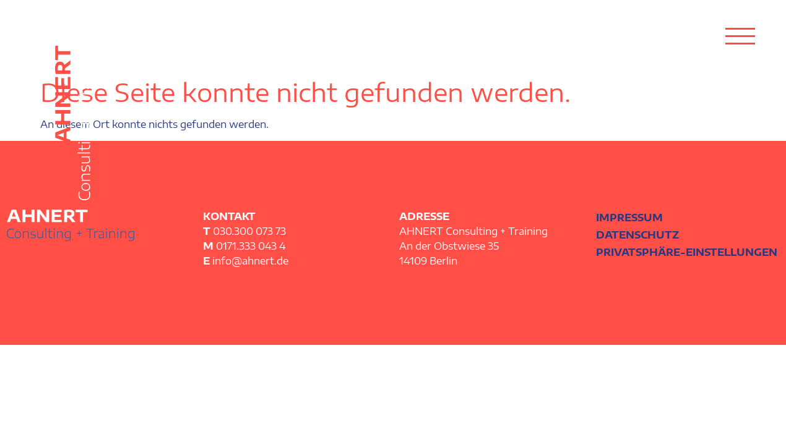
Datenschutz (637, 235)
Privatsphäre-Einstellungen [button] (686, 252)
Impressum (629, 217)
